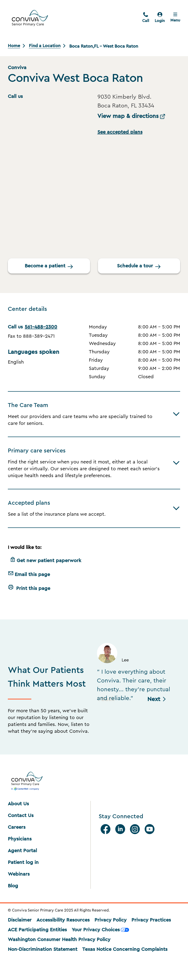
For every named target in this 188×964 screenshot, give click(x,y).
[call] (145, 18)
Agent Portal (22, 850)
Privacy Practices (151, 920)
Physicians (20, 839)
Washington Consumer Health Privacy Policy (59, 939)
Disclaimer (20, 920)
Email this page (29, 573)
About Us (18, 803)
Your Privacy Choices (100, 929)
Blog (13, 885)
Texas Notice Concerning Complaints (124, 949)
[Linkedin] (121, 829)
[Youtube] (150, 829)
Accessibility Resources (63, 920)
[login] (159, 17)
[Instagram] (136, 829)
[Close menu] (175, 17)
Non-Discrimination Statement (42, 949)
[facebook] (106, 829)
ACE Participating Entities (37, 929)
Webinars (19, 874)
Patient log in (23, 862)
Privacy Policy (110, 920)
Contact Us (21, 815)
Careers (16, 827)
